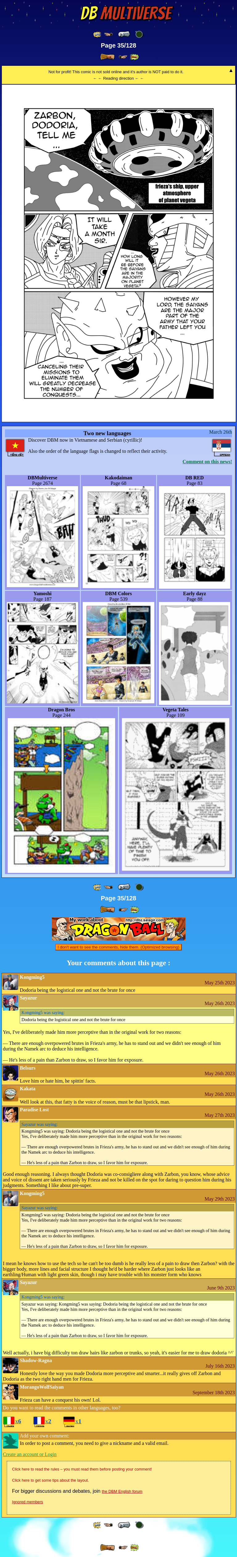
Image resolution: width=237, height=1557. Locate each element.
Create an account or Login (29, 1454)
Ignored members (27, 1502)
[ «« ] (97, 34)
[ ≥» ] (123, 57)
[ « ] (124, 34)
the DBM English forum (122, 1491)
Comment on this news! (207, 461)
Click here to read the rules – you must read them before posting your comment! (82, 1469)
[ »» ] (134, 57)
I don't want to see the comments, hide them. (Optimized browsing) (118, 947)
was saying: (43, 1012)
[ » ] (107, 57)
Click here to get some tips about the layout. (50, 1480)
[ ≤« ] (108, 34)
